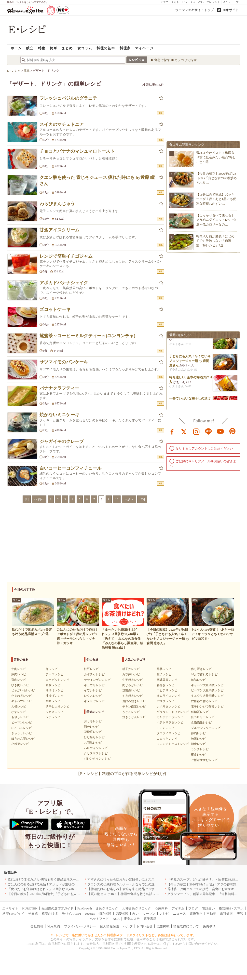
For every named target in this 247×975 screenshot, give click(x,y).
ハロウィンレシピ (96, 748)
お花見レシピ (93, 742)
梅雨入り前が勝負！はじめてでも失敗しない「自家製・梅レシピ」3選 (215, 240)
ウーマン (149, 913)
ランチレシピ (200, 749)
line (208, 431)
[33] (142, 499)
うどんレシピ (131, 712)
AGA (116, 919)
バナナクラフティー (59, 388)
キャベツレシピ (21, 701)
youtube (220, 431)
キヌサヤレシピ (94, 701)
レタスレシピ (93, 695)
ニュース (179, 913)
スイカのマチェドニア (62, 124)
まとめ (67, 48)
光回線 (33, 913)
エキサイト (231, 10)
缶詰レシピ (198, 679)
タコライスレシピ (168, 733)
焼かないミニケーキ (59, 414)
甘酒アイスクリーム (59, 229)
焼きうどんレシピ (134, 717)
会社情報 (36, 926)
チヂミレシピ (165, 728)
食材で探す (162, 60)
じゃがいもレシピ (23, 690)
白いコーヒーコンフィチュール (70, 468)
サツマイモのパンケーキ (64, 362)
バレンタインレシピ (97, 758)
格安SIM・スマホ (231, 908)
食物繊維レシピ (201, 722)
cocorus (90, 913)
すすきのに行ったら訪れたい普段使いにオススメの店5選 (128, 879)
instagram (196, 431)
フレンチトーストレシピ (173, 744)
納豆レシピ (53, 701)
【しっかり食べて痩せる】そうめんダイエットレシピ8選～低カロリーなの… (216, 220)
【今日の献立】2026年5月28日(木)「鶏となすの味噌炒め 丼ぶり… (216, 178)
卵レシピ (51, 669)
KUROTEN (29, 908)
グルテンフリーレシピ (205, 728)
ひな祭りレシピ (94, 737)
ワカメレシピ (54, 712)
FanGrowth (84, 908)
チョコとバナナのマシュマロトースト (77, 151)
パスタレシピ (165, 701)
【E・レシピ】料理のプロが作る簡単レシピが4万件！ (123, 774)
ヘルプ (128, 926)
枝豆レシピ (91, 669)
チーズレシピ (54, 674)
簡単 (53, 48)
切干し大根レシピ (57, 706)
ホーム (16, 48)
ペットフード (99, 919)
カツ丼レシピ (131, 674)
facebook (172, 431)
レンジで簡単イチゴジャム (66, 256)
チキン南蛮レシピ (134, 706)
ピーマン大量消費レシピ (207, 690)
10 (116, 499)
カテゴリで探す (186, 60)
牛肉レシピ (18, 669)
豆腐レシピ (53, 685)
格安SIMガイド (13, 913)
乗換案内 (196, 913)
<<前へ (39, 499)
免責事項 (209, 926)
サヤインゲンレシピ (97, 679)
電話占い (208, 908)
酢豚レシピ (164, 669)
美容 (240, 913)
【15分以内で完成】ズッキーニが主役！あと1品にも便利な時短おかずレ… (216, 199)
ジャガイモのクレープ (62, 441)
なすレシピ (18, 712)
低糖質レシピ (200, 712)
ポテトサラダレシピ (170, 722)
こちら (174, 944)
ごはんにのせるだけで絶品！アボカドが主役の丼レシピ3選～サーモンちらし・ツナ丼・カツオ (75, 884)
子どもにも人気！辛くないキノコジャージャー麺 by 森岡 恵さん (190, 362)
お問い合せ (144, 926)
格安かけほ (50, 913)
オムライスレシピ (168, 695)
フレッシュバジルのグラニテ (68, 98)
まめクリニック (107, 908)
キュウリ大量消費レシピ (207, 695)
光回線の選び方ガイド (57, 908)
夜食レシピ (198, 754)
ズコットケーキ (55, 309)
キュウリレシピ (94, 685)
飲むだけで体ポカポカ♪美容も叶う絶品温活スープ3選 (46, 879)
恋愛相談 (122, 913)
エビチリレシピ (167, 690)
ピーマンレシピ (21, 722)
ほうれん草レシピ (23, 738)
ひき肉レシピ (20, 685)
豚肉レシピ (18, 674)
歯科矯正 (226, 913)
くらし (175, 2)
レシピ (164, 913)
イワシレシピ (93, 690)
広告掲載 (163, 926)
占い (201, 2)
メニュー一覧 (231, 2)
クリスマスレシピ (96, 753)
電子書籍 (150, 919)
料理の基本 (105, 48)
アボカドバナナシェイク (64, 282)
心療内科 (161, 908)
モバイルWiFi (71, 913)
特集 (41, 48)
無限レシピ (198, 738)
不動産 (211, 913)
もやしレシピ (20, 717)
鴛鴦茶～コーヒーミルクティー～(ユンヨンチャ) (87, 335)
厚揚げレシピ (54, 690)
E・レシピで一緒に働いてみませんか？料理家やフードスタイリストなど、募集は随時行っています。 (123, 935)
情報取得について (186, 926)
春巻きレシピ (165, 685)
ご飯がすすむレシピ (204, 760)
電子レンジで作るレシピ (207, 706)
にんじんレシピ (21, 728)
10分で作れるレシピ (204, 674)
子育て (165, 2)
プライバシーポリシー (80, 926)
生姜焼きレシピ (132, 679)
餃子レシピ (164, 674)
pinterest (232, 431)
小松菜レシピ (20, 744)
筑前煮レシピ (131, 690)
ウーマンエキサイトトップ (194, 10)
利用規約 (53, 926)
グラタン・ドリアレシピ (173, 712)
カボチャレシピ (94, 674)
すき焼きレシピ (132, 695)
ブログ (193, 908)
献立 (29, 48)
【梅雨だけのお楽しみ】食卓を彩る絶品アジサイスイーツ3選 (131, 889)
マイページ (144, 48)
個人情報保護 (109, 926)
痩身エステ (132, 919)
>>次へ (129, 499)
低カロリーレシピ (203, 717)
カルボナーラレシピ (170, 717)
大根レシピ (18, 706)
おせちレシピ (93, 721)
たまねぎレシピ (21, 695)
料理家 (125, 48)
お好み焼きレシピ (134, 701)
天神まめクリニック (136, 908)
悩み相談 (105, 913)
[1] (26, 499)
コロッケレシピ (167, 738)
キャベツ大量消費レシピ (207, 685)
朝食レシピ (198, 744)
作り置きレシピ (201, 669)
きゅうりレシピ (21, 733)
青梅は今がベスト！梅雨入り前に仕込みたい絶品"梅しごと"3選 (216, 157)
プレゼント (213, 2)
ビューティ (189, 2)
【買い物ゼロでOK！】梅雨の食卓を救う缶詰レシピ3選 (127, 894)
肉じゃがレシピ (132, 685)
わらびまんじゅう (57, 203)
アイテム (178, 908)
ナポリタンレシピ (168, 706)
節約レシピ (198, 733)
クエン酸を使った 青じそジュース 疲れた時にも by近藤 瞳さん (97, 180)
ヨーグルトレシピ (57, 679)
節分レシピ (91, 726)
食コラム (84, 48)
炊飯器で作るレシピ (204, 701)
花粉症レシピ (93, 732)
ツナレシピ (53, 717)
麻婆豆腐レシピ (167, 679)
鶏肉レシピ (18, 679)
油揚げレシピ (54, 695)
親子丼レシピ (131, 669)
